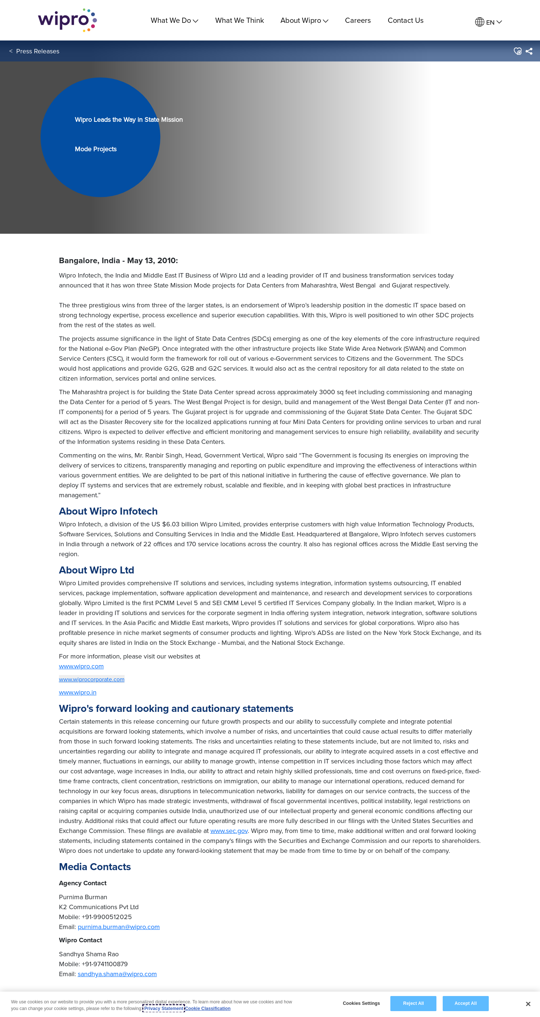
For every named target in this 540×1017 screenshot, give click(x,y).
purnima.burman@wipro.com (119, 926)
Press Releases (37, 51)
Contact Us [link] (406, 20)
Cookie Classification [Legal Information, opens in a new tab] (207, 1008)
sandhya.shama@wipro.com (117, 973)
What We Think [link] (239, 20)
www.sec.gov (229, 830)
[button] (517, 51)
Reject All (413, 1003)
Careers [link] (358, 20)
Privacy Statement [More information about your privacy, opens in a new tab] (163, 1008)
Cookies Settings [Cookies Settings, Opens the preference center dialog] (361, 1003)
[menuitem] (488, 22)
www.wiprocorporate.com (92, 679)
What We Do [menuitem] (174, 20)
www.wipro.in (78, 692)
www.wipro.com (81, 666)
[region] (270, 1004)
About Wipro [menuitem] (304, 20)
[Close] (528, 1004)
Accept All (465, 1003)
